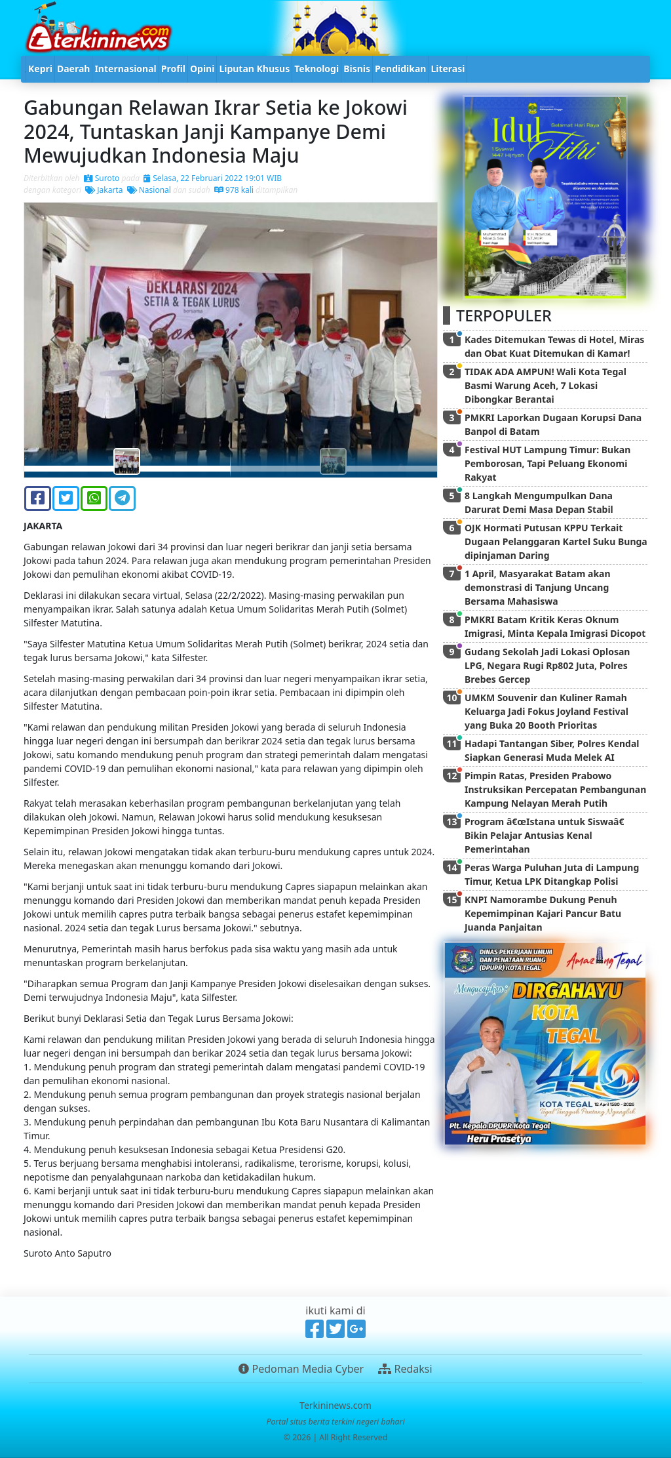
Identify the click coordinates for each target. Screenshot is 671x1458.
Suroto (102, 178)
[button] (55, 340)
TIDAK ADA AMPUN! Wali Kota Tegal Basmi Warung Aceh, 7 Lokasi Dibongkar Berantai (545, 385)
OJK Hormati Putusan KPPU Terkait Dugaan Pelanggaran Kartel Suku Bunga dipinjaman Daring (556, 541)
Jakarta (104, 189)
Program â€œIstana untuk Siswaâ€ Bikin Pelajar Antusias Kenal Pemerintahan (547, 835)
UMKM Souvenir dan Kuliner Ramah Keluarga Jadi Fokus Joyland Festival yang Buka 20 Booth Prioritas (546, 711)
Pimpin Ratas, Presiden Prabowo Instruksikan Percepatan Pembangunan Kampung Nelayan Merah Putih (555, 789)
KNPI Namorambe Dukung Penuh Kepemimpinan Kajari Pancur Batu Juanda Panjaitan (543, 913)
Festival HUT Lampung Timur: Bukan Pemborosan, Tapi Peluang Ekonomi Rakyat (547, 463)
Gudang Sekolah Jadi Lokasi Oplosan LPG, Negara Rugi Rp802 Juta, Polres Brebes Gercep (547, 665)
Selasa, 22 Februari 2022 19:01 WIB (213, 178)
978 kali (234, 189)
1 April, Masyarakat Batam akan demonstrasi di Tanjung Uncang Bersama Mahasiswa (538, 587)
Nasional (149, 189)
